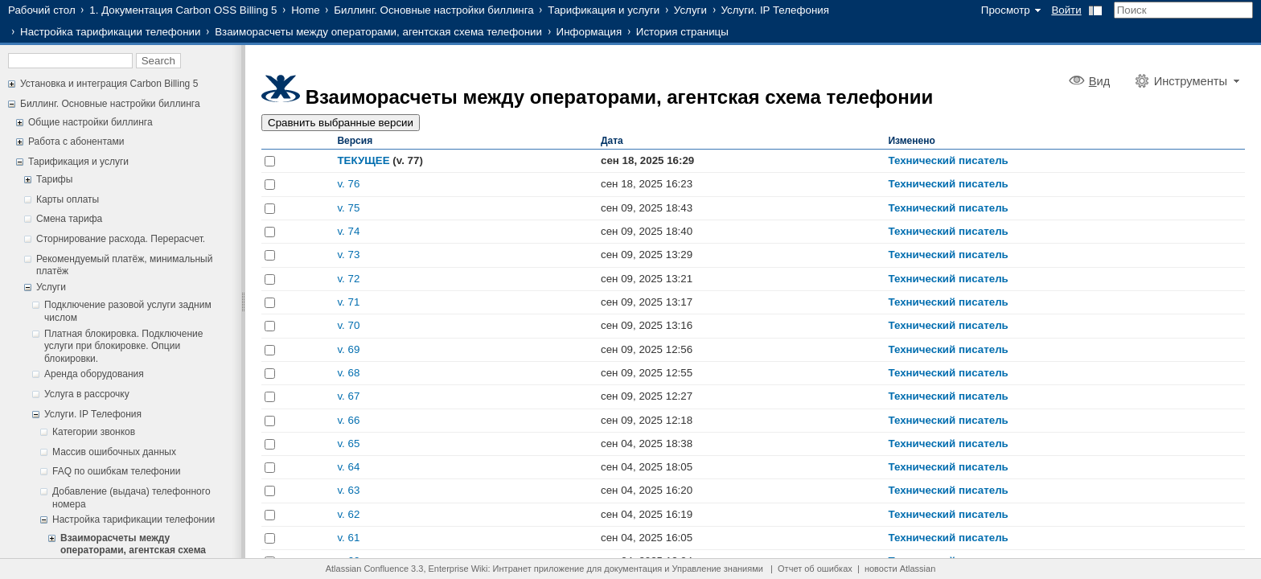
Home (305, 10)
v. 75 (348, 208)
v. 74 (348, 231)
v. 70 (348, 325)
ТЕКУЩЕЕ (363, 160)
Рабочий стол (42, 10)
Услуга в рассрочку (86, 394)
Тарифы (54, 179)
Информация (589, 32)
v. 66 (348, 420)
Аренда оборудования (94, 374)
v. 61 (348, 538)
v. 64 (348, 467)
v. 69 (348, 349)
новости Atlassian (900, 568)
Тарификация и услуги (603, 10)
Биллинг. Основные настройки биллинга (433, 10)
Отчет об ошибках (815, 568)
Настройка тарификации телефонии (110, 32)
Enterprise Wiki (458, 568)
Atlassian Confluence (367, 568)
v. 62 (348, 514)
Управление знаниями (717, 568)
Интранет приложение (539, 568)
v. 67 (348, 396)
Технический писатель (948, 160)
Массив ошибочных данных (114, 452)
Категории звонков (93, 431)
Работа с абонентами (76, 141)
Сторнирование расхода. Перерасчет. (120, 238)
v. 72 (348, 279)
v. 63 (348, 490)
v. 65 (348, 443)
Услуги (690, 10)
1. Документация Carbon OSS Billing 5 (183, 10)
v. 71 (348, 302)
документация (633, 568)
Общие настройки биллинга (90, 122)
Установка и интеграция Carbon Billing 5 (109, 83)
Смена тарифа (69, 218)
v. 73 (348, 254)
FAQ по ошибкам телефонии (116, 471)
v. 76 (348, 184)
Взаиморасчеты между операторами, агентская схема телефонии (378, 32)
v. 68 (348, 373)
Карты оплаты (67, 199)
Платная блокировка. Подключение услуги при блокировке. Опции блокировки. (123, 346)
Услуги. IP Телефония (775, 10)
